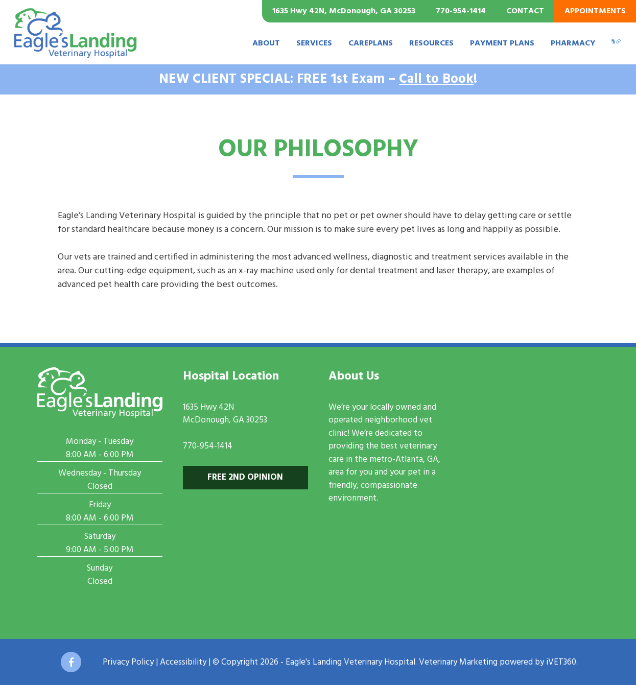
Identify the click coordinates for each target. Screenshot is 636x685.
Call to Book (436, 79)
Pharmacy (573, 43)
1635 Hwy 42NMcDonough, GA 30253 (225, 414)
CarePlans (370, 43)
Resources (431, 43)
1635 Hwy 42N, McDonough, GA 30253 (343, 11)
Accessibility (183, 662)
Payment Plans (502, 43)
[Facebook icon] (71, 662)
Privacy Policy (128, 662)
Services (314, 43)
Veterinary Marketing (458, 662)
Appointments (595, 11)
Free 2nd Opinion (245, 477)
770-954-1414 (461, 11)
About (266, 43)
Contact (525, 11)
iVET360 (561, 662)
